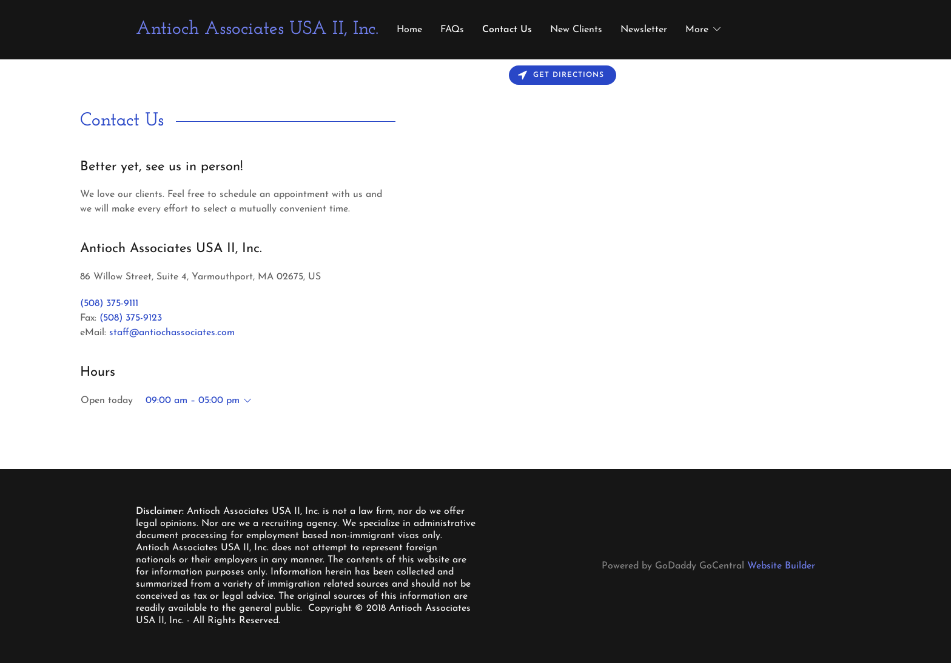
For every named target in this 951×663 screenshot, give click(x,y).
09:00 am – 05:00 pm (193, 400)
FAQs (452, 30)
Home (409, 30)
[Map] (713, 264)
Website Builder (781, 566)
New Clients (576, 30)
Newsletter (643, 30)
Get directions (561, 75)
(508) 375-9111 (109, 303)
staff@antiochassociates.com (172, 333)
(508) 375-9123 (130, 318)
